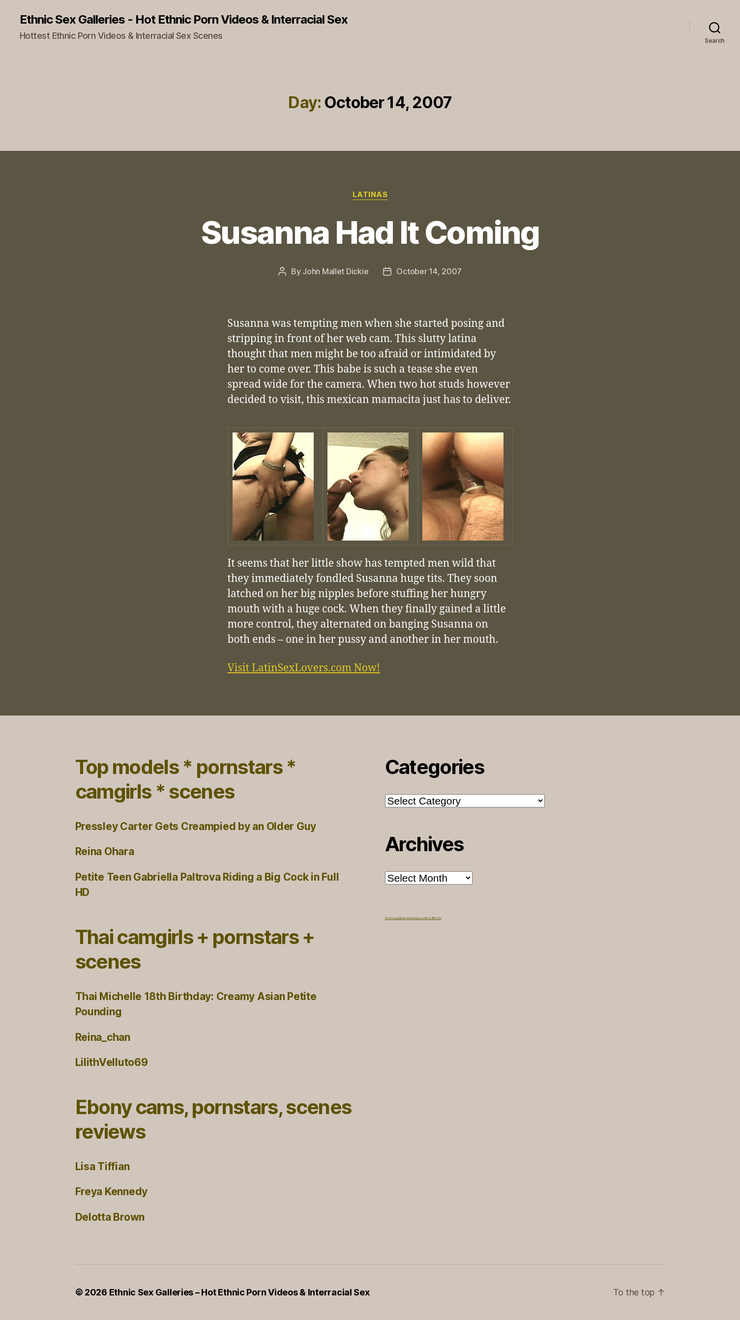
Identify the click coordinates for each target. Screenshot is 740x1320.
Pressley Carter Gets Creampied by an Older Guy (196, 826)
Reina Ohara (104, 851)
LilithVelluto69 (111, 1062)
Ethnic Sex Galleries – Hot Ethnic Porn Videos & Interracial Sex (239, 1292)
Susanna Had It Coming (370, 232)
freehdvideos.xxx (415, 918)
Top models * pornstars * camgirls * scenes (185, 779)
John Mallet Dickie (335, 271)
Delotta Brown (110, 1217)
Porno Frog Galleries (395, 918)
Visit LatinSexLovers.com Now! (304, 668)
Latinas (370, 194)
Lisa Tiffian (102, 1166)
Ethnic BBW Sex (433, 918)
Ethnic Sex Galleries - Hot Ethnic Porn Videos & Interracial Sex (184, 20)
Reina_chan (102, 1037)
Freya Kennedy (111, 1191)
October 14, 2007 (429, 271)
